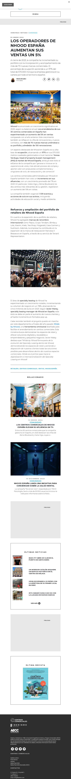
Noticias (23, 33)
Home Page (15, 33)
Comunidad (33, 33)
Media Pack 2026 (15, 763)
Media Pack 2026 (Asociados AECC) (20, 765)
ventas (41, 368)
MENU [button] (35, 14)
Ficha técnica (14, 759)
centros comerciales (28, 368)
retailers (14, 368)
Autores (13, 761)
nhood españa (51, 368)
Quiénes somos (15, 758)
